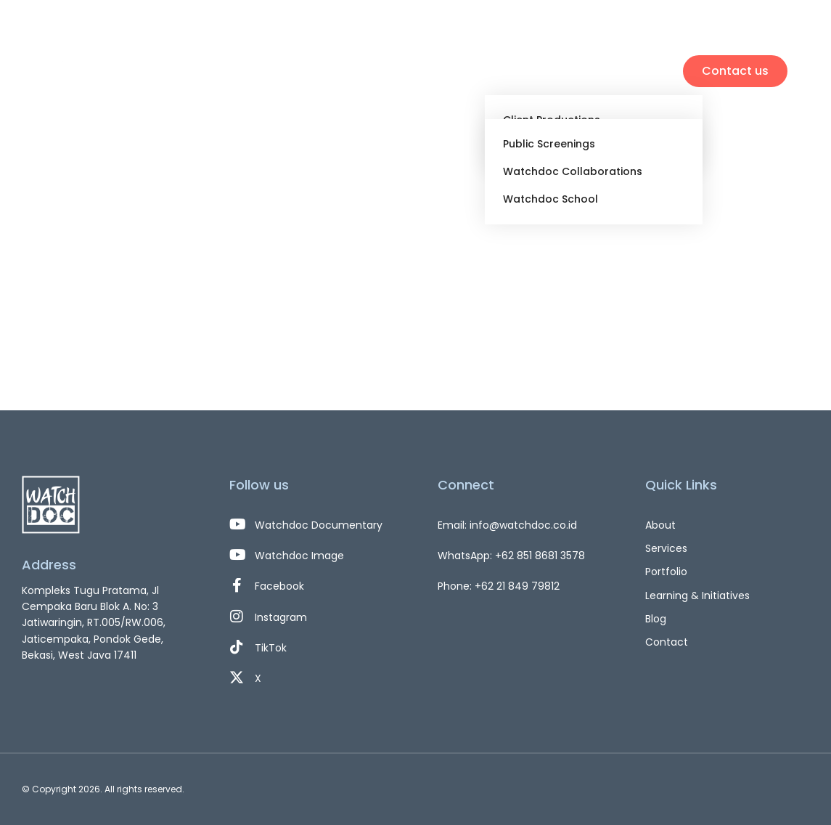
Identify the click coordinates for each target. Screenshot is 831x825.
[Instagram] (311, 617)
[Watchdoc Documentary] (311, 525)
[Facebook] (311, 586)
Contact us (735, 70)
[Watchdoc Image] (311, 556)
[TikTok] (311, 648)
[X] (311, 678)
